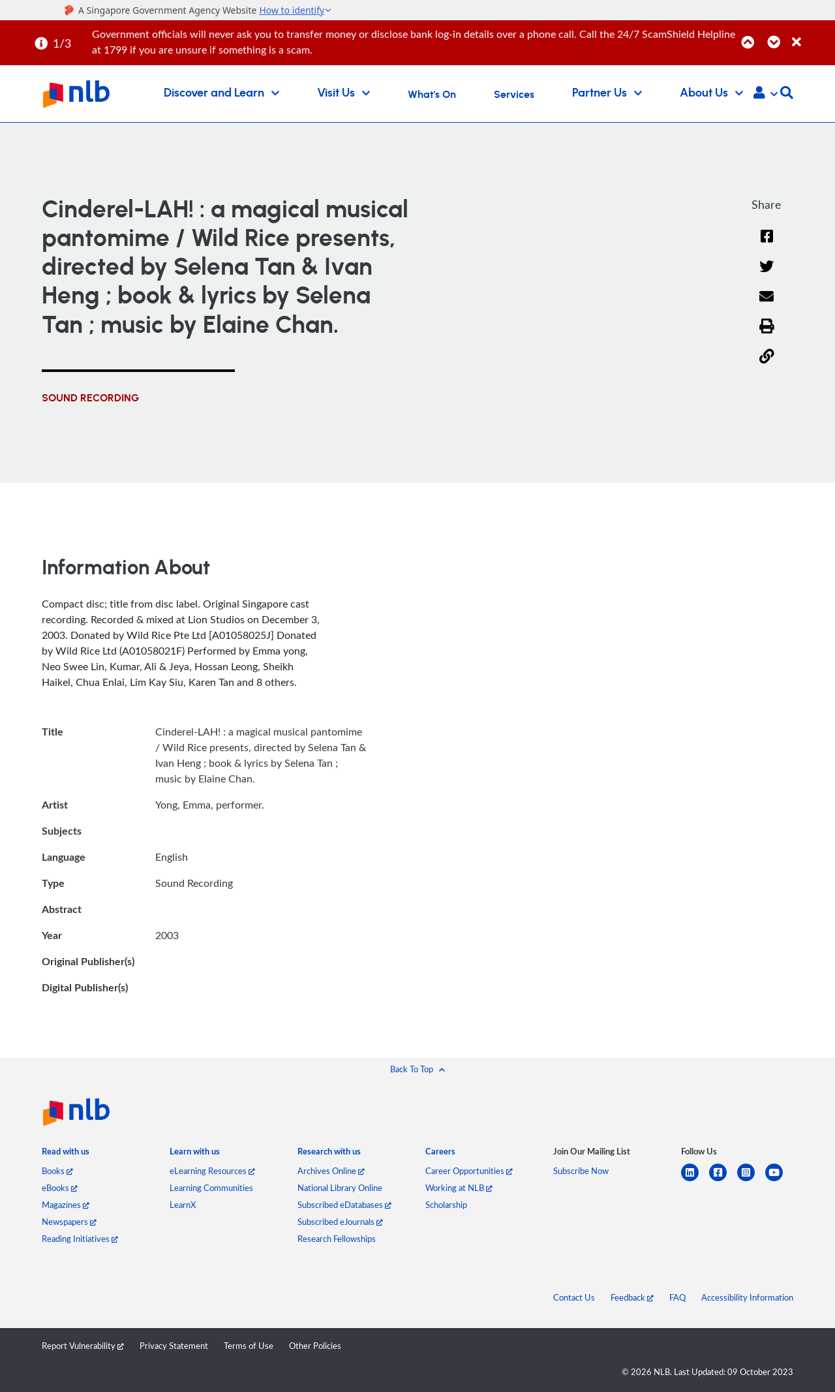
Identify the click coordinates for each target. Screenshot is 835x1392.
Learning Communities (211, 1188)
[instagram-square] (751, 1180)
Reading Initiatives (80, 1239)
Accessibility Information (747, 1297)
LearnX (183, 1205)
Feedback (632, 1297)
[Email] (767, 305)
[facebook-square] (723, 1180)
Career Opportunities (469, 1171)
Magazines (65, 1205)
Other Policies (315, 1346)
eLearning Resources (212, 1171)
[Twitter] (767, 275)
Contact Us (574, 1297)
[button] (765, 94)
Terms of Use (248, 1346)
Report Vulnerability (83, 1346)
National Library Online (339, 1188)
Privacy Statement (174, 1346)
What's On (432, 94)
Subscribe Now (581, 1171)
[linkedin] (695, 1180)
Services (514, 94)
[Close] (811, 35)
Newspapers (69, 1222)
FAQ (677, 1297)
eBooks (60, 1188)
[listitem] (65, 1154)
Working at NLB (459, 1188)
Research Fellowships (336, 1239)
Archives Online (331, 1171)
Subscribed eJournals (340, 1222)
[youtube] (779, 1180)
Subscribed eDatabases (344, 1205)
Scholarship (446, 1205)
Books (57, 1171)
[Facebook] (766, 244)
